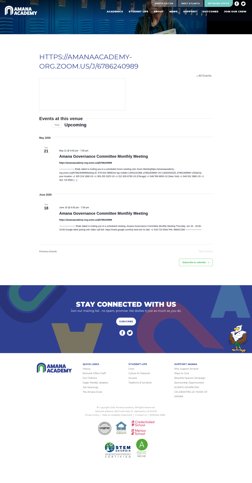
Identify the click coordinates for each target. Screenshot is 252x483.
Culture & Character (139, 375)
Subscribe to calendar (194, 264)
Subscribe (126, 323)
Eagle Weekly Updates (95, 384)
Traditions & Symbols (140, 384)
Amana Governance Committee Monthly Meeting (103, 156)
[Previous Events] (41, 125)
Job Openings (90, 389)
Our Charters (90, 380)
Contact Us (141, 417)
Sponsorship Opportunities (189, 384)
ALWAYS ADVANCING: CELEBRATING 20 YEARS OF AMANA (190, 394)
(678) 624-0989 (157, 417)
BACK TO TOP (126, 421)
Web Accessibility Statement (117, 417)
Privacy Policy (92, 417)
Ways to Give (181, 375)
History (87, 371)
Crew (131, 371)
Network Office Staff (94, 375)
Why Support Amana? (186, 371)
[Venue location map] (82, 94)
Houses (132, 380)
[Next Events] (47, 125)
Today (56, 125)
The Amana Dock (92, 394)
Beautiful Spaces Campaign (189, 380)
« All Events (205, 75)
